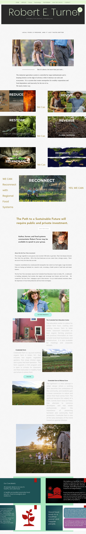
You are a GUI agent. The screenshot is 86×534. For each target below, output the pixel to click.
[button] (80, 9)
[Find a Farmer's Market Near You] (43, 315)
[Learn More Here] (44, 228)
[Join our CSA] (28, 376)
